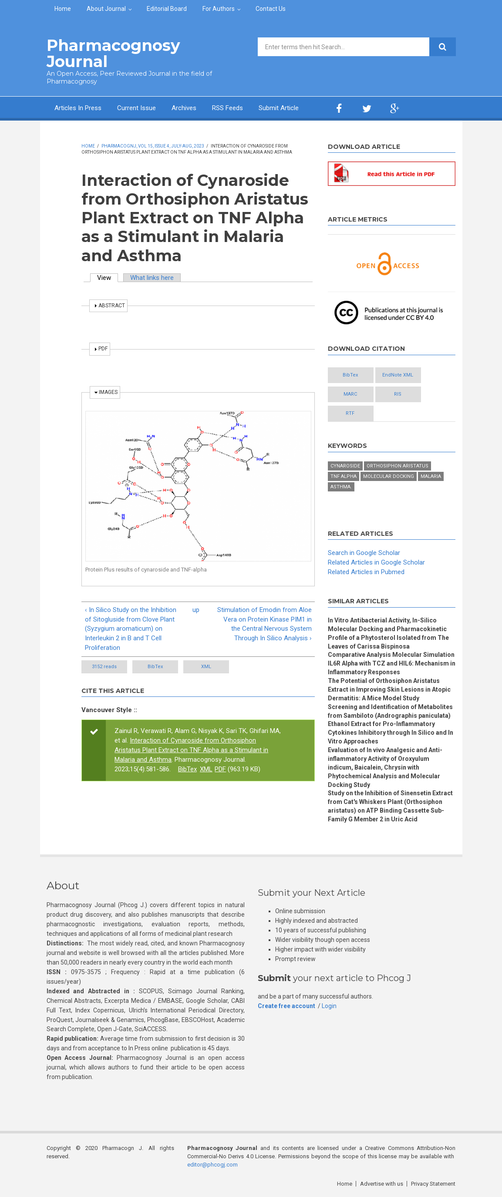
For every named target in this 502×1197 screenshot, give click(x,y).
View (107, 278)
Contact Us (271, 8)
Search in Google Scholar (364, 553)
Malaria (431, 476)
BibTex (155, 666)
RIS (397, 394)
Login (329, 1005)
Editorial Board (167, 8)
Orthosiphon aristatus (397, 466)
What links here (152, 278)
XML (206, 666)
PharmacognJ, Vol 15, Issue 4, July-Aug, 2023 (152, 146)
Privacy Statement (433, 1184)
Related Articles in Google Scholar (376, 562)
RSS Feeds (227, 108)
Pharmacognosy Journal (113, 53)
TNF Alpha (343, 476)
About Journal (106, 8)
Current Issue (136, 108)
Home (62, 8)
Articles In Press (77, 108)
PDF (220, 769)
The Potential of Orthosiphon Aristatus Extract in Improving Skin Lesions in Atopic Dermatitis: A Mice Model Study (389, 689)
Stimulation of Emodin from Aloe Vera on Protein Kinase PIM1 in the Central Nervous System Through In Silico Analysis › (264, 624)
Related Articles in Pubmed (366, 572)
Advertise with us (381, 1184)
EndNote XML (397, 375)
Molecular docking (388, 476)
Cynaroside (345, 466)
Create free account (286, 1005)
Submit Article (279, 108)
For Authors (218, 8)
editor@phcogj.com (212, 1164)
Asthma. (341, 487)
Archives (184, 108)
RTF (350, 413)
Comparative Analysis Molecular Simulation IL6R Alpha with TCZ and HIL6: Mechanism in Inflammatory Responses (391, 663)
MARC (350, 394)
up (195, 610)
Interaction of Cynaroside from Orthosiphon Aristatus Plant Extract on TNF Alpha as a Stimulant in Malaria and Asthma (191, 749)
